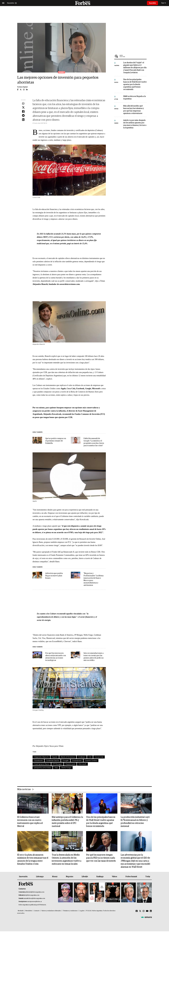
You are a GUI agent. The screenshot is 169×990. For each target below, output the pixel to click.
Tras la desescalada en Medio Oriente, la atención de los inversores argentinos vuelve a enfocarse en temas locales (66, 859)
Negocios (69, 876)
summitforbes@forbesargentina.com (34, 898)
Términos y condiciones (70, 911)
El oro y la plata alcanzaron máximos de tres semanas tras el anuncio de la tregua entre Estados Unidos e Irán (32, 859)
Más (133, 56)
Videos (114, 876)
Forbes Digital (22, 87)
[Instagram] (144, 911)
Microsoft (82, 764)
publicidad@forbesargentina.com (34, 892)
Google (66, 760)
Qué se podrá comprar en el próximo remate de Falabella (55, 441)
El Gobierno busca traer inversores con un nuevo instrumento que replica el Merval (30, 821)
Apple (54, 757)
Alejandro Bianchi (41, 757)
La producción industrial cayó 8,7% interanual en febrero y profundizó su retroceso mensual (135, 821)
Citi (90, 757)
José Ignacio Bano (41, 764)
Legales (81, 911)
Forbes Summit (131, 876)
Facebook (38, 760)
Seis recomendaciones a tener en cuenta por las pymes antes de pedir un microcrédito (93, 656)
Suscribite (152, 3)
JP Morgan (57, 764)
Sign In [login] (163, 3)
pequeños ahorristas (42, 768)
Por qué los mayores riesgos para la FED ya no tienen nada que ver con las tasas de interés (101, 858)
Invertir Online (91, 760)
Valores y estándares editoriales (51, 911)
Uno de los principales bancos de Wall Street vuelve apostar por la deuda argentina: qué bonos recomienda (135, 84)
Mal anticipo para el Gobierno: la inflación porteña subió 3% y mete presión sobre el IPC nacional (67, 821)
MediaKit (20, 911)
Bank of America (68, 757)
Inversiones (76, 760)
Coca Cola (99, 757)
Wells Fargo (66, 768)
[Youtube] (147, 911)
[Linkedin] (151, 911)
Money (54, 876)
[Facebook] (137, 911)
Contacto (37, 911)
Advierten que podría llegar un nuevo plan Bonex (54, 575)
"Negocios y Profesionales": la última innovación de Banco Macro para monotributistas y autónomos (93, 579)
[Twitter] (140, 911)
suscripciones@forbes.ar (34, 901)
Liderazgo (40, 876)
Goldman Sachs (52, 760)
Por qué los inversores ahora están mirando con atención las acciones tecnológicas (55, 656)
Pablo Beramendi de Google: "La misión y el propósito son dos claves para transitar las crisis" (94, 442)
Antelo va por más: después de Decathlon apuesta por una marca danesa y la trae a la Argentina (134, 124)
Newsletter (28, 911)
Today (147, 876)
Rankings (99, 876)
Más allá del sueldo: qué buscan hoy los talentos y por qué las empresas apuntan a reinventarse (133, 109)
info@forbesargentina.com (31, 895)
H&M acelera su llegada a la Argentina (134, 97)
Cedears (81, 757)
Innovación (23, 876)
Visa (56, 768)
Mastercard (70, 764)
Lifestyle (85, 876)
